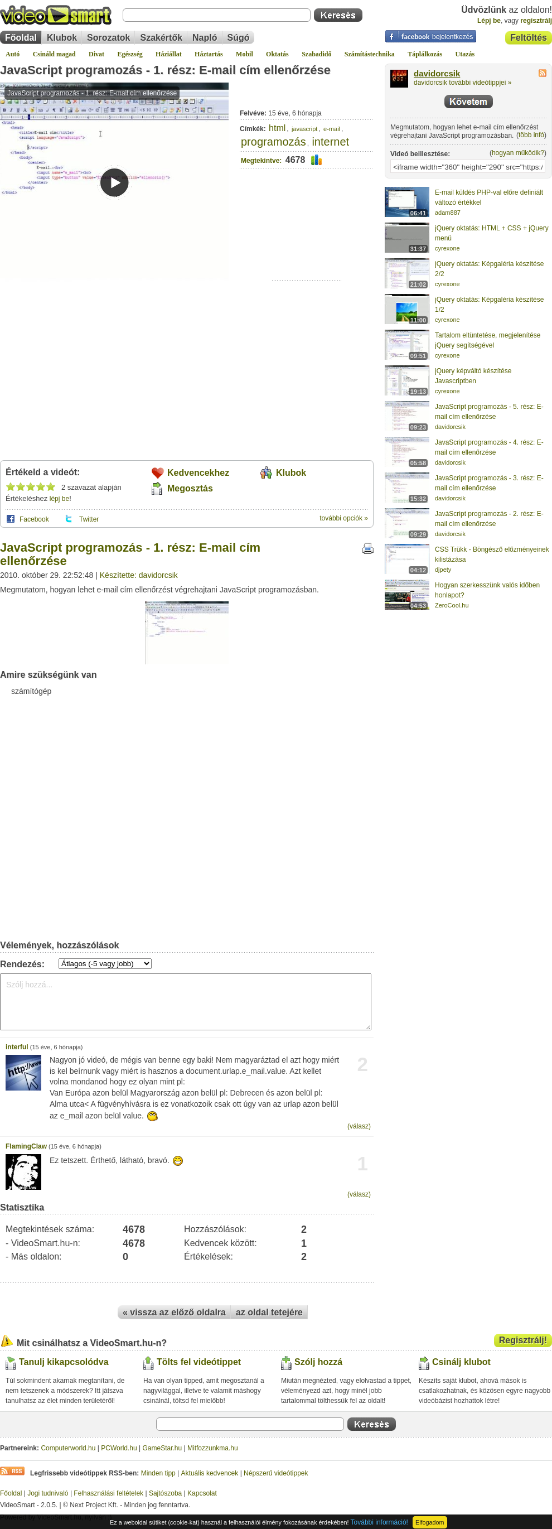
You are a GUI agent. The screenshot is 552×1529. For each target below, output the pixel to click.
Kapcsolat (202, 1493)
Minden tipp (158, 1473)
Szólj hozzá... (185, 1001)
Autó (13, 54)
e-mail (331, 129)
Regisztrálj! (523, 1340)
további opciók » (343, 518)
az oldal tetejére (269, 1312)
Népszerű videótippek (276, 1473)
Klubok (62, 37)
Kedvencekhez (198, 472)
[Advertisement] (307, 246)
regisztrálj (536, 21)
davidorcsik (437, 74)
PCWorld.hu (119, 1448)
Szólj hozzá (318, 1362)
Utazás (465, 54)
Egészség (129, 54)
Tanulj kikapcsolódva (64, 1362)
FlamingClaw (26, 1146)
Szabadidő (316, 54)
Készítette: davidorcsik (139, 575)
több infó (531, 135)
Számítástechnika (370, 54)
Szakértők (161, 37)
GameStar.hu (162, 1448)
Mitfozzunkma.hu (212, 1448)
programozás (273, 142)
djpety (443, 569)
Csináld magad (54, 54)
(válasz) (359, 1126)
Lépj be (489, 21)
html (277, 128)
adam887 (448, 212)
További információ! (379, 1522)
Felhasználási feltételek (108, 1493)
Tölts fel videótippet (199, 1362)
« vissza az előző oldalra (174, 1312)
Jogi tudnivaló (47, 1493)
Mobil (244, 54)
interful (17, 1047)
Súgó (238, 37)
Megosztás (190, 488)
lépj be (59, 499)
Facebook (34, 519)
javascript (304, 129)
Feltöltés (528, 37)
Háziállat (169, 54)
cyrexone (447, 248)
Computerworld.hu (68, 1448)
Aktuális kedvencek (210, 1473)
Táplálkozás (425, 54)
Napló (204, 37)
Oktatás (277, 54)
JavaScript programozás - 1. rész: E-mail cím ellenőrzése (165, 70)
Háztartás (209, 54)
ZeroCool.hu (452, 605)
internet (330, 142)
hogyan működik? (518, 153)
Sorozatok (108, 37)
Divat (96, 54)
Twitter (89, 519)
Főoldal (21, 37)
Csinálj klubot (461, 1362)
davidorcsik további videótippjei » (462, 82)
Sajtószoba (165, 1493)
